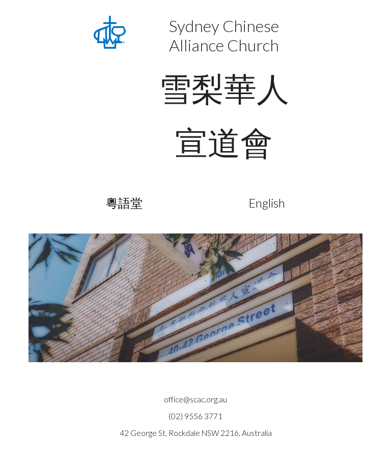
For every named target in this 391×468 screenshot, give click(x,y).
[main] (224, 93)
